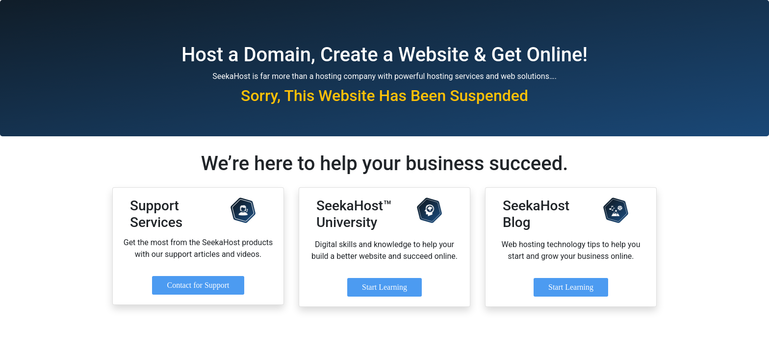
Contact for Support (198, 285)
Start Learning (384, 287)
